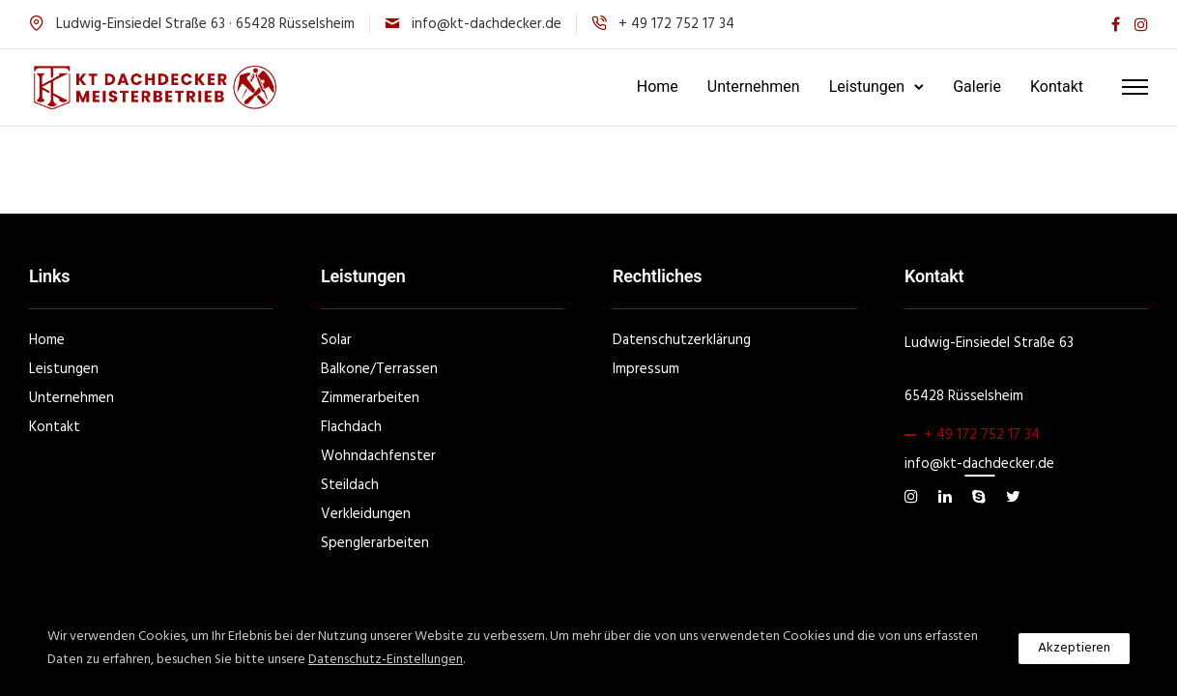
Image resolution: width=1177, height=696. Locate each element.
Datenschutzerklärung (682, 340)
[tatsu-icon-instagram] (1141, 24)
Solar (336, 340)
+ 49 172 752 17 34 (982, 435)
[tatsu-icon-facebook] (1115, 24)
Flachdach (351, 427)
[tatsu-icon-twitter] (1013, 497)
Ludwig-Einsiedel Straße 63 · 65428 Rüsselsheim (205, 24)
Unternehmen (753, 86)
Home (657, 86)
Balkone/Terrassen (379, 369)
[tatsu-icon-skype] (981, 497)
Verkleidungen (366, 514)
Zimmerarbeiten (370, 398)
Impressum (646, 369)
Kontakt (1056, 86)
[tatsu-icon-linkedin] (948, 497)
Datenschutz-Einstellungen (385, 660)
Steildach (350, 485)
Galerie (977, 86)
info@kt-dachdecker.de (486, 24)
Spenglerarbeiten (375, 543)
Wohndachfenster (378, 456)
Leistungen (866, 86)
